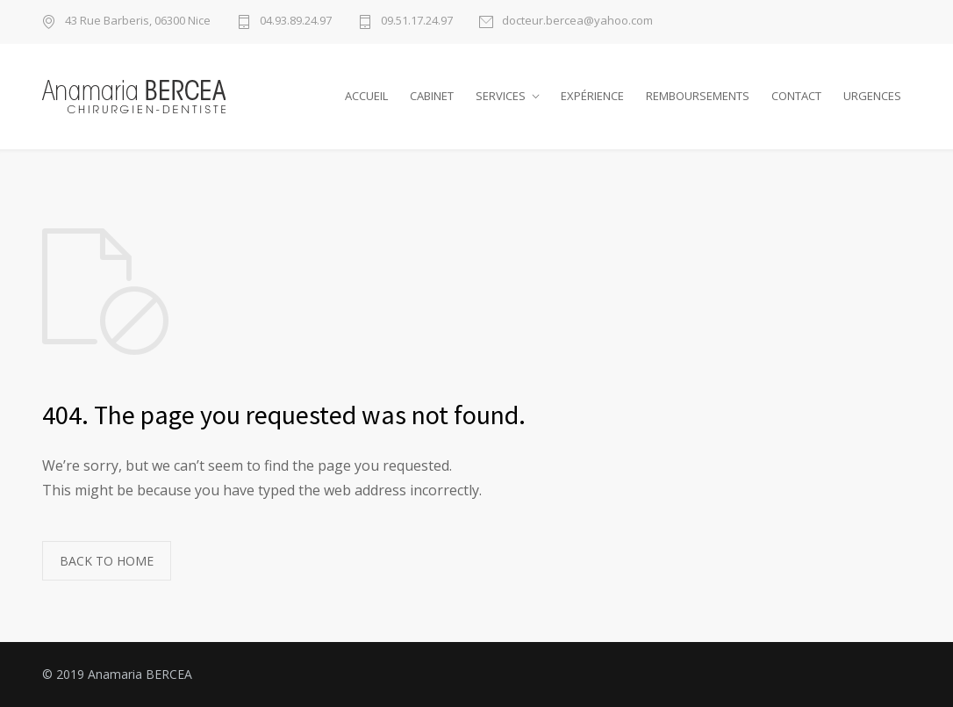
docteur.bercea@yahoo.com (577, 21)
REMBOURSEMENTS (697, 96)
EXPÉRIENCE (592, 96)
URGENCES (872, 96)
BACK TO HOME (107, 560)
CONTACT (796, 96)
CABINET (432, 96)
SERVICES (501, 96)
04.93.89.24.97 (296, 21)
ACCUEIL (366, 96)
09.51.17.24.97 (417, 21)
